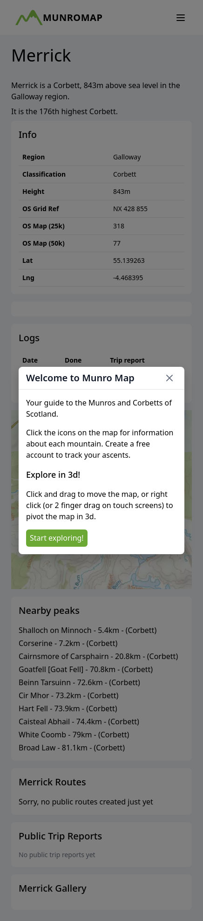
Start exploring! (57, 538)
